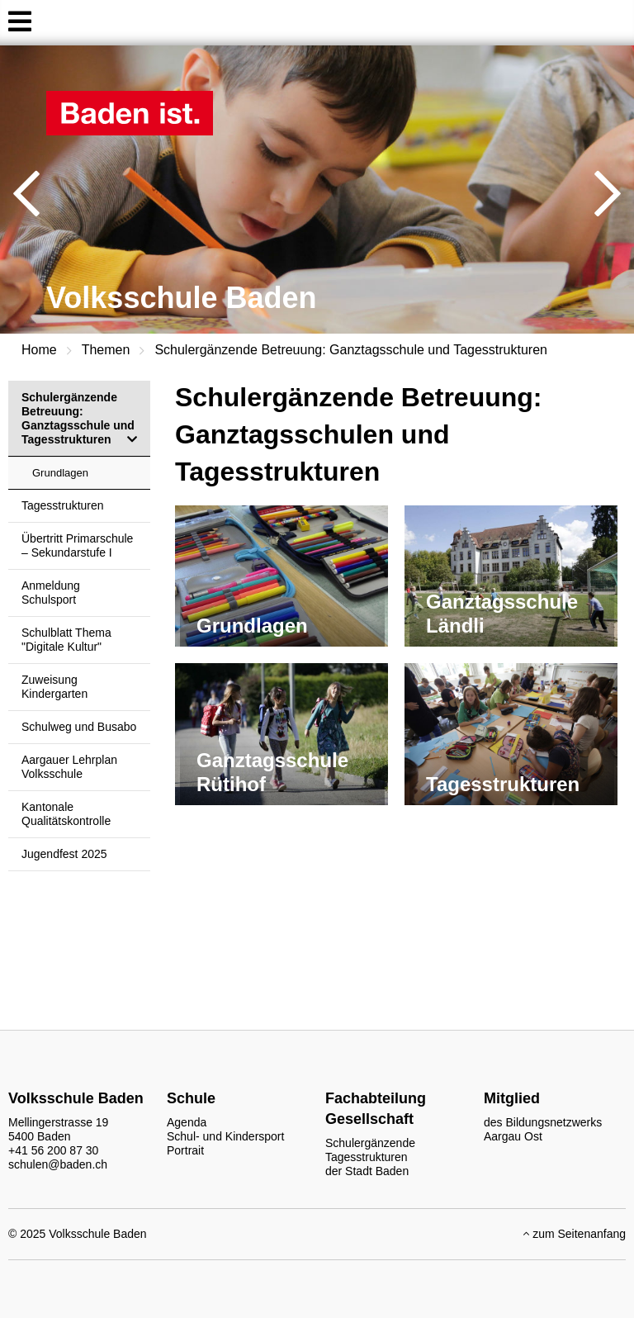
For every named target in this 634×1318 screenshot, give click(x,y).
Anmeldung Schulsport (50, 592)
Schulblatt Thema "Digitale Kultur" (66, 639)
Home (39, 350)
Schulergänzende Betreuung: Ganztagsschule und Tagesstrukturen (350, 350)
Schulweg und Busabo (78, 726)
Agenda (186, 1122)
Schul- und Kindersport (225, 1136)
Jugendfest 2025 (64, 853)
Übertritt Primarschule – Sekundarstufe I (77, 545)
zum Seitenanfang (574, 1233)
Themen (106, 350)
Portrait (185, 1150)
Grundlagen (60, 473)
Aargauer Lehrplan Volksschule (69, 766)
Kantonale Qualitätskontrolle (66, 813)
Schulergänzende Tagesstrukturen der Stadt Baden (370, 1157)
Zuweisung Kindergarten (54, 686)
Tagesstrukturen (62, 505)
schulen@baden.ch (57, 1164)
